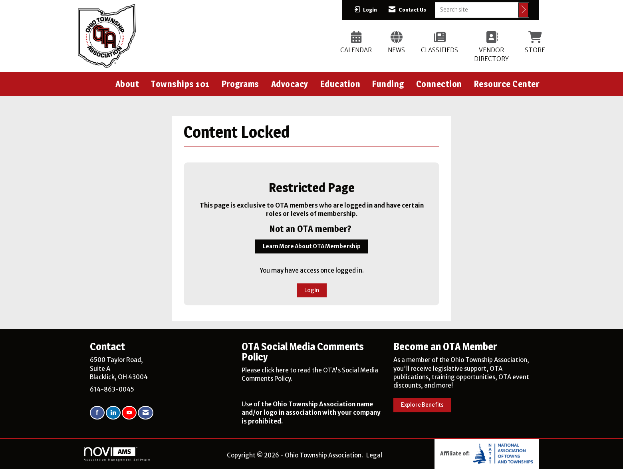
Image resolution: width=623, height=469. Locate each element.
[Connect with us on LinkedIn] (113, 413)
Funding (388, 84)
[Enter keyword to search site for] (476, 9)
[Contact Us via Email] (145, 413)
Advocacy (289, 84)
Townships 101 (180, 84)
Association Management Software (117, 454)
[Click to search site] (523, 10)
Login (311, 290)
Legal (374, 455)
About (127, 84)
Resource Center (507, 84)
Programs (240, 84)
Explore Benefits (422, 405)
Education (340, 84)
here (283, 370)
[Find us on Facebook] (97, 413)
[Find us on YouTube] (129, 413)
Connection (439, 84)
